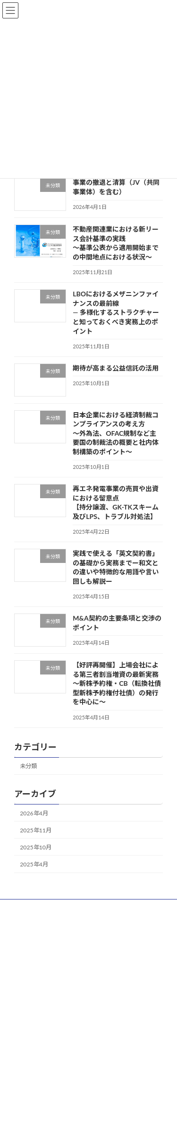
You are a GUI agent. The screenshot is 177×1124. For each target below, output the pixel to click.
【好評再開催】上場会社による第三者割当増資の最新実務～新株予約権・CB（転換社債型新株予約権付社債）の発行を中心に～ (116, 683)
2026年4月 (34, 812)
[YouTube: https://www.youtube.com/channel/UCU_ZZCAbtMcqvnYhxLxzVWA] (76, 941)
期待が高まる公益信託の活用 (116, 368)
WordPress (60, 1101)
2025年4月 (34, 864)
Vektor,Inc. (95, 1110)
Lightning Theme (102, 1101)
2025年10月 (35, 847)
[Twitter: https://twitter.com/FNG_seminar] (97, 941)
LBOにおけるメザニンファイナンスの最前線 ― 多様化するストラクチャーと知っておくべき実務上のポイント (116, 312)
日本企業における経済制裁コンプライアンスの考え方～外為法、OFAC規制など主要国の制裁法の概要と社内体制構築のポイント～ (116, 432)
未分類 (28, 766)
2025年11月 (35, 830)
